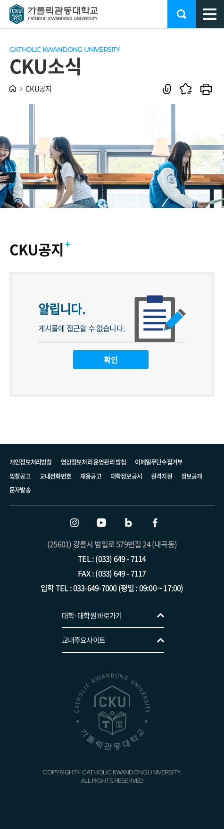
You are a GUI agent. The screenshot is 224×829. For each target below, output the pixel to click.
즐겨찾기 (185, 88)
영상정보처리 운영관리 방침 (93, 461)
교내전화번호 (55, 475)
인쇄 (206, 88)
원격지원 (161, 475)
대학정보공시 (126, 475)
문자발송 (20, 489)
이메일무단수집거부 (159, 461)
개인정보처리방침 (30, 461)
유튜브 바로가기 (101, 522)
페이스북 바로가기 (155, 522)
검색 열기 (181, 14)
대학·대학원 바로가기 (92, 615)
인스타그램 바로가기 (74, 522)
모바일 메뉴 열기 (210, 14)
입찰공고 (20, 475)
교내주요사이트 (83, 640)
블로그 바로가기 (128, 522)
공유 (166, 88)
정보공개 (191, 475)
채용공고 (90, 475)
